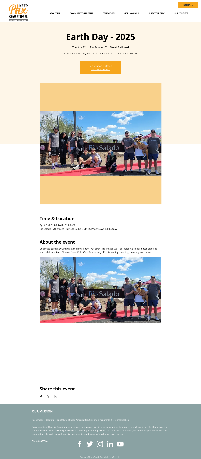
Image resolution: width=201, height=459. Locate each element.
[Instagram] (100, 444)
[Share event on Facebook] (41, 396)
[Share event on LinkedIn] (55, 396)
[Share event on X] (48, 396)
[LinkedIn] (110, 444)
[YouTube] (120, 444)
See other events (100, 69)
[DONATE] (188, 5)
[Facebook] (79, 444)
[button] (54, 13)
